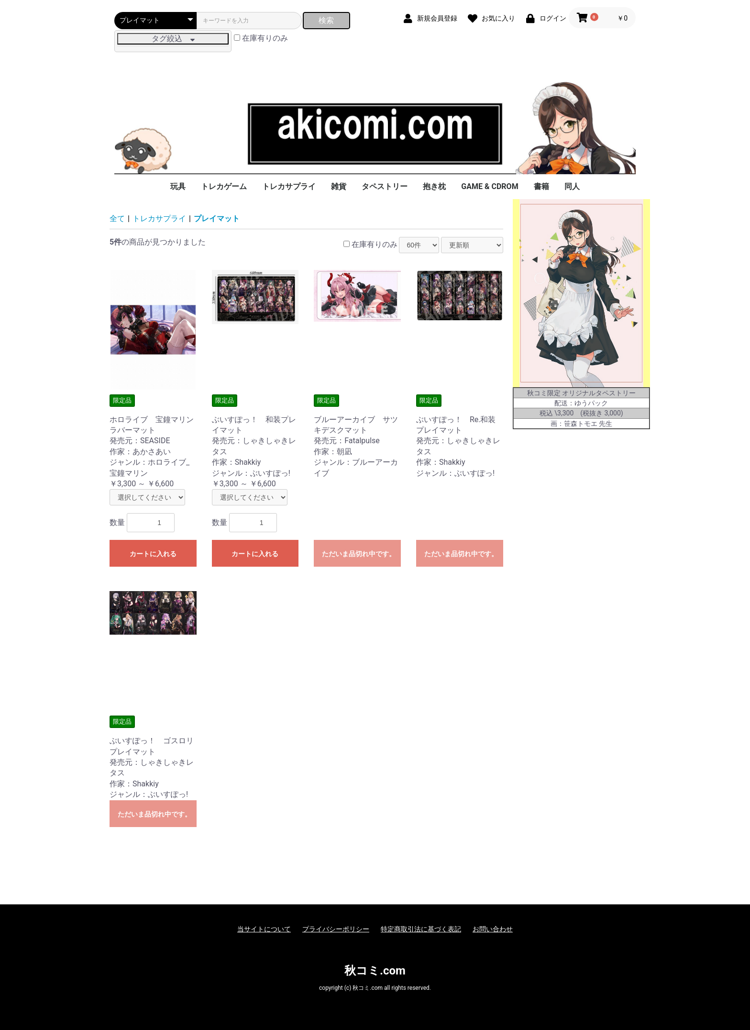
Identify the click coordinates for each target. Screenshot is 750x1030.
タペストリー (385, 186)
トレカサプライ (289, 186)
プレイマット (217, 218)
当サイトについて (264, 929)
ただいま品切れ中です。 (359, 554)
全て (117, 218)
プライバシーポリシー (335, 929)
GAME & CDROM (489, 186)
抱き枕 (434, 186)
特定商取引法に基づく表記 (421, 929)
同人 (572, 186)
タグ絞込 (173, 38)
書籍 (541, 186)
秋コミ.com (375, 970)
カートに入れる (153, 554)
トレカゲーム (224, 186)
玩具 (178, 186)
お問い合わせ (493, 929)
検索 (326, 20)
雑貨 (338, 186)
